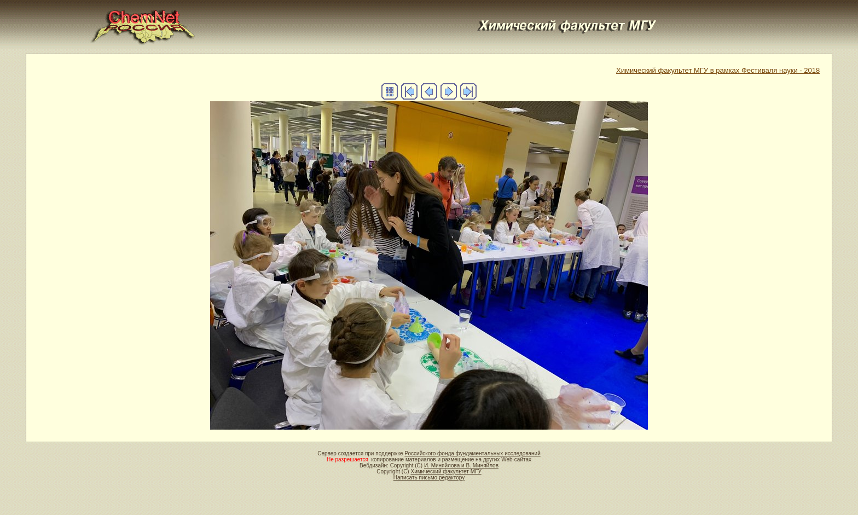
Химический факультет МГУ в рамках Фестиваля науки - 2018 (718, 70)
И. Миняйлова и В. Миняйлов (461, 465)
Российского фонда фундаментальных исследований (472, 453)
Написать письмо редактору (429, 478)
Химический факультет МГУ (445, 471)
